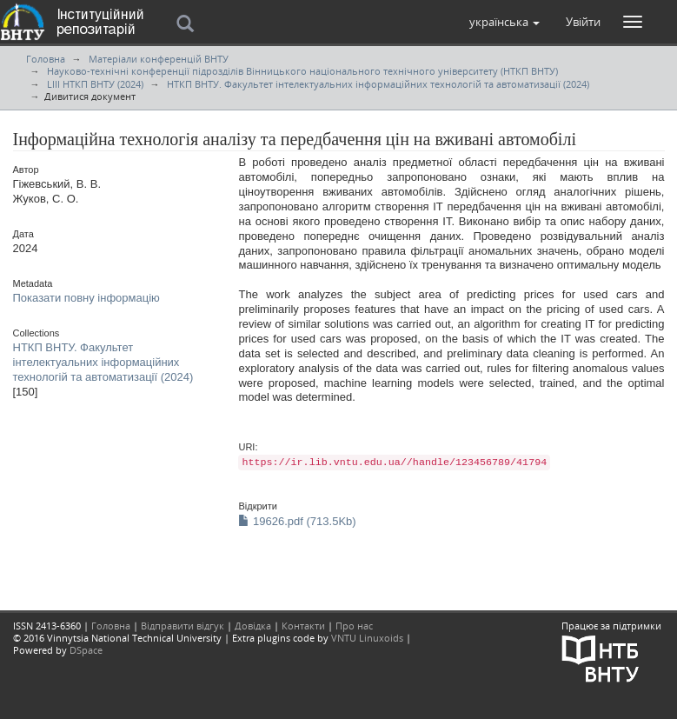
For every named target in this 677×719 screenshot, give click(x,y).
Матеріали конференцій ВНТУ (159, 58)
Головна (45, 58)
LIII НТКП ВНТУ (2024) (95, 83)
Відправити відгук (182, 625)
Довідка (253, 625)
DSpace (86, 649)
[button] (504, 21)
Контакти (303, 625)
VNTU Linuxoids (367, 637)
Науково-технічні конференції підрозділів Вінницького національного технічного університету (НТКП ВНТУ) (302, 70)
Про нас (354, 625)
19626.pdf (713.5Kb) (296, 521)
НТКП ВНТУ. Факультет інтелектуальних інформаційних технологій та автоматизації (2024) (378, 83)
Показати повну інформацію (86, 297)
